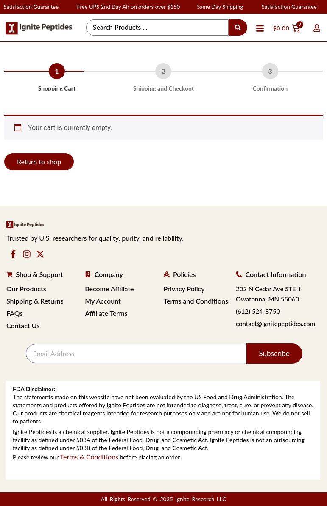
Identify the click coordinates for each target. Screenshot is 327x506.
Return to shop (39, 162)
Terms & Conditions (89, 457)
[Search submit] (238, 27)
